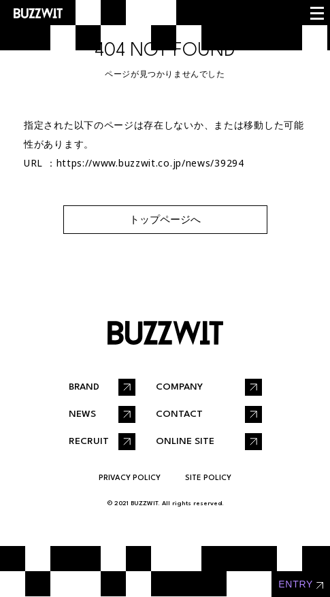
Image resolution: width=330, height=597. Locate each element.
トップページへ (165, 219)
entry (295, 584)
